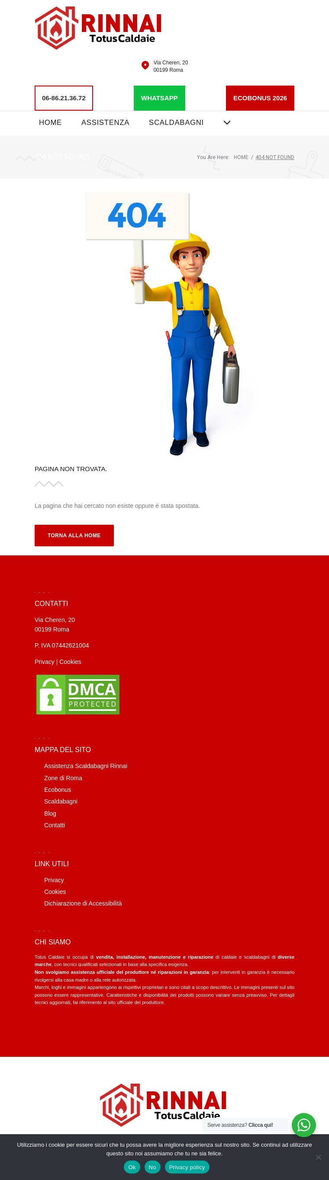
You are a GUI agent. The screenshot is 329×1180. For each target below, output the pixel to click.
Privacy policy (187, 1167)
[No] (318, 1157)
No (152, 1167)
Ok (131, 1167)
